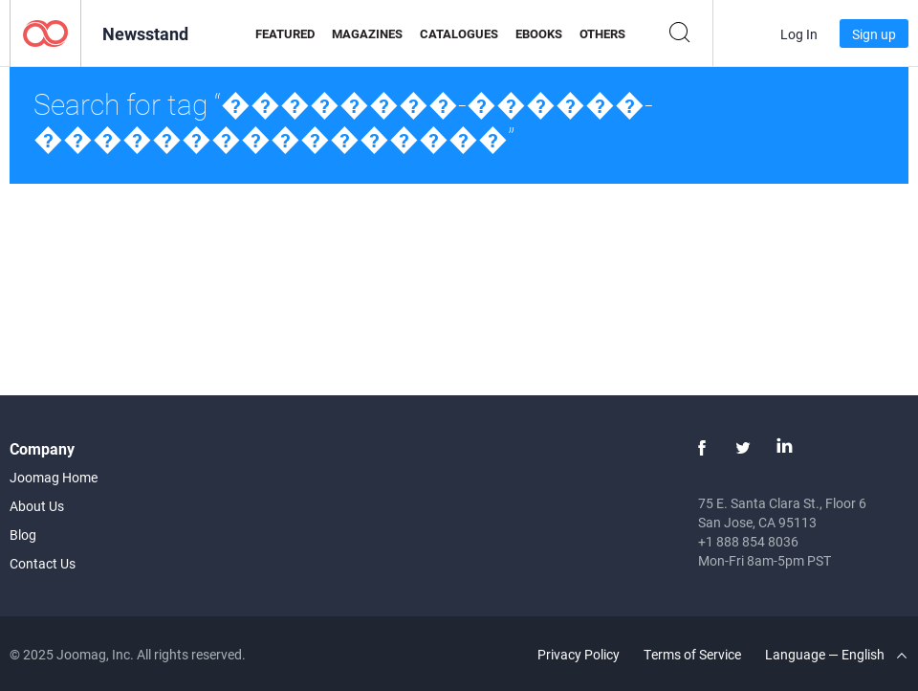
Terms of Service (692, 654)
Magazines (367, 33)
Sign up (874, 34)
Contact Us (43, 563)
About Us (37, 506)
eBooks (538, 33)
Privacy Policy (578, 654)
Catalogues (459, 33)
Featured (285, 33)
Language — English (836, 654)
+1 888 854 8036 (748, 541)
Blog (23, 534)
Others (602, 33)
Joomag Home (54, 477)
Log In (799, 34)
